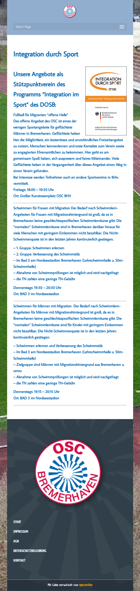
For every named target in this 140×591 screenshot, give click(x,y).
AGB (16, 541)
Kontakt (19, 560)
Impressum (20, 531)
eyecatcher (85, 585)
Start (17, 522)
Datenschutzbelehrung (29, 551)
